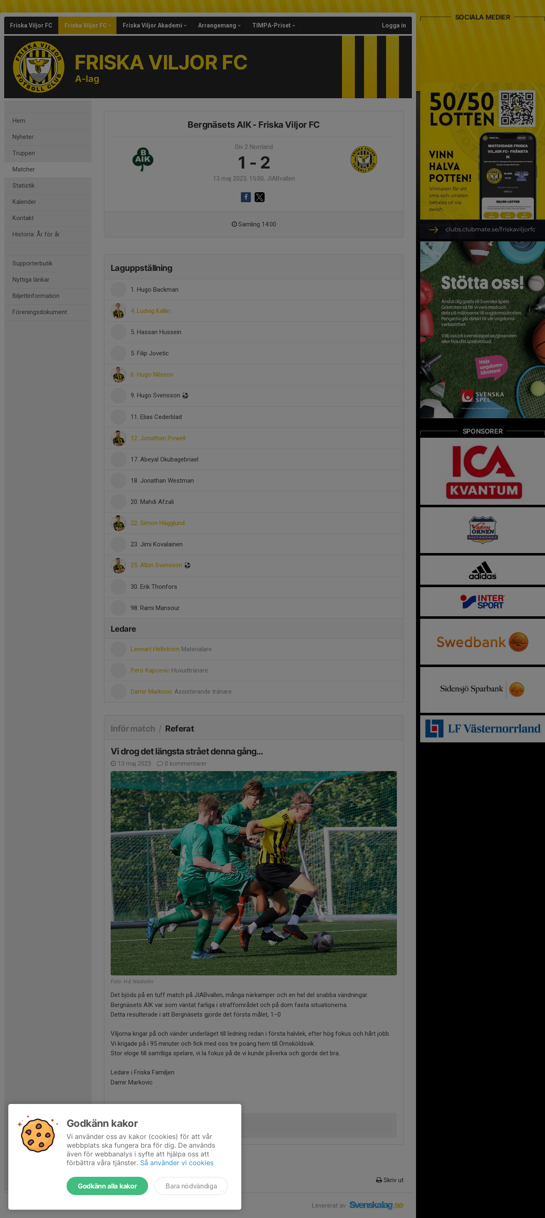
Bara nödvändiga (191, 1186)
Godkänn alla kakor (107, 1186)
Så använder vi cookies (176, 1162)
